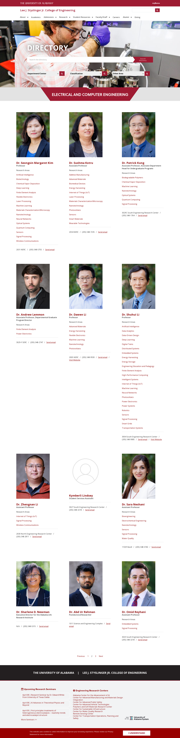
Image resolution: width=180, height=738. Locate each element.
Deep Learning (22, 188)
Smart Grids (127, 423)
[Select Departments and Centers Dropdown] (43, 73)
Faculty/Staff (101, 17)
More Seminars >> (29, 719)
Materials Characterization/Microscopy (33, 210)
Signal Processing (24, 236)
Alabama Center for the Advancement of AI (91, 695)
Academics (36, 17)
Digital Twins (127, 344)
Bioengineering (128, 516)
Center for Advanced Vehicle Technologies (91, 704)
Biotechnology (22, 179)
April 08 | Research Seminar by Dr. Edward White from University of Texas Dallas (43, 696)
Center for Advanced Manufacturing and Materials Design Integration (98, 698)
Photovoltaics (75, 210)
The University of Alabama (53, 673)
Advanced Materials (77, 179)
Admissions (49, 17)
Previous (81, 656)
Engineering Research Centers (90, 690)
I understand (136, 733)
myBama (156, 3)
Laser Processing (23, 201)
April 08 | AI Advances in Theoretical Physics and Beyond (43, 703)
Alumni (126, 17)
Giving (137, 17)
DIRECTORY (47, 48)
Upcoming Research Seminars (38, 689)
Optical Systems (23, 223)
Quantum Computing (25, 228)
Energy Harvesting (77, 188)
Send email (50, 249)
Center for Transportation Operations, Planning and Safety (95, 717)
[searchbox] (144, 10)
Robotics (125, 410)
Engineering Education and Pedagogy (138, 366)
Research (63, 17)
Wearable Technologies (79, 223)
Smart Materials (76, 219)
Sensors (19, 232)
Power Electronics (24, 333)
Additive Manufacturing (79, 175)
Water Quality (128, 538)
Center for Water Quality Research (88, 711)
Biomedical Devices (77, 183)
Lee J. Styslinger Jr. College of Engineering (47, 10)
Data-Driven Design (130, 335)
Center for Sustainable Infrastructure (89, 709)
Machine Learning (24, 205)
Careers (116, 17)
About (23, 17)
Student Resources (81, 17)
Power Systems (128, 406)
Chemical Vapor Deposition (28, 183)
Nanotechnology (23, 214)
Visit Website (74, 360)
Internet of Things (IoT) (79, 192)
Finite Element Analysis (26, 192)
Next (101, 656)
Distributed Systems (130, 348)
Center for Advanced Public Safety (87, 702)
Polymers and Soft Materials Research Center (92, 706)
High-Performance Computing (135, 375)
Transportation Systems (132, 428)
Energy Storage (128, 361)
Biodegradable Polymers (132, 177)
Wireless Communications (27, 241)
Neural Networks (23, 219)
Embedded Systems (130, 353)
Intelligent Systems (130, 379)
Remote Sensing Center (83, 713)
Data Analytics (128, 331)
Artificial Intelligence (25, 175)
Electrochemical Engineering (134, 520)
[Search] (62, 73)
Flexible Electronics (24, 197)
